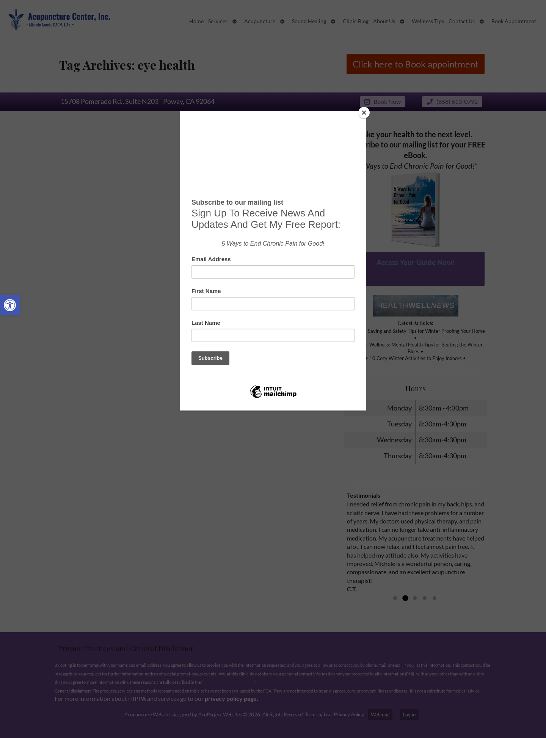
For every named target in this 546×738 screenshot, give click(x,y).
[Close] (364, 112)
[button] (10, 305)
